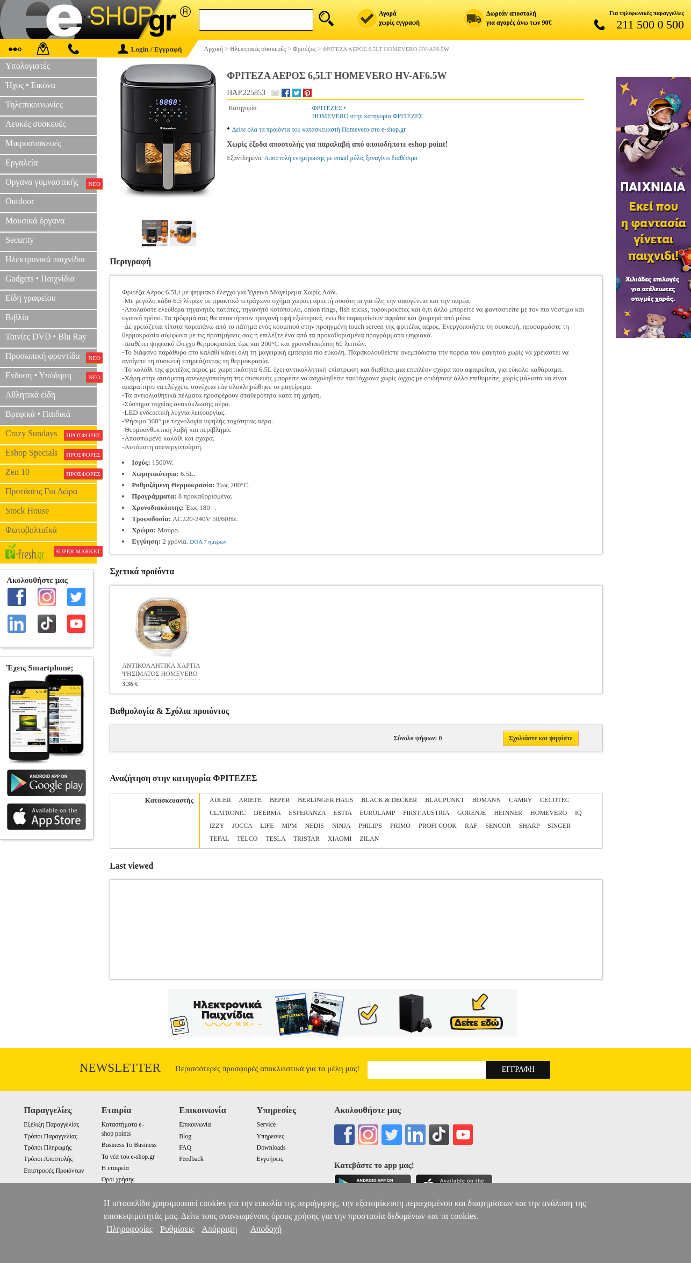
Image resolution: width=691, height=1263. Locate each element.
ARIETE (250, 800)
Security (19, 239)
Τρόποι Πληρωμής (47, 1147)
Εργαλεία (21, 162)
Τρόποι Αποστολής (48, 1159)
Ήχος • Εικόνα (30, 85)
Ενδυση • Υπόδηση (51, 376)
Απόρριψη (219, 1228)
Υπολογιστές (27, 65)
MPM (289, 825)
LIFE (266, 825)
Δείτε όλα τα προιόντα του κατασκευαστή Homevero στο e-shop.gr (319, 129)
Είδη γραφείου (30, 297)
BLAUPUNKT (444, 800)
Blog (185, 1136)
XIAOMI (340, 838)
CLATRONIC (228, 813)
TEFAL (219, 838)
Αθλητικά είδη (30, 394)
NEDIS (314, 825)
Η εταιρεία (115, 1168)
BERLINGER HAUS (325, 800)
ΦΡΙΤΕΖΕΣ (327, 108)
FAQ (185, 1147)
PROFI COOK (438, 825)
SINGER (559, 825)
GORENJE (471, 813)
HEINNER (508, 813)
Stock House (27, 510)
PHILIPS (370, 825)
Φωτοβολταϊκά (31, 530)
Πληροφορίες (129, 1228)
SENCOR (497, 825)
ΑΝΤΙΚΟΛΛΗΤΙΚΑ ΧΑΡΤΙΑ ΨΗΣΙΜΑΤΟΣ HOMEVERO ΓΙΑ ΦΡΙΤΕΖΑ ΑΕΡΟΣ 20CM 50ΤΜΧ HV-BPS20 (161, 671)
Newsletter (120, 1067)
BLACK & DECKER (389, 800)
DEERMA (267, 813)
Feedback (191, 1159)
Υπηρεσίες (270, 1136)
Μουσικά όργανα (34, 220)
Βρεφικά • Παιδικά (37, 413)
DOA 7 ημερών (208, 541)
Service (266, 1124)
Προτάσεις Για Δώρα (41, 491)
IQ (578, 813)
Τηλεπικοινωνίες (34, 104)
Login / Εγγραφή (150, 49)
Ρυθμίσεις (177, 1228)
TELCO (247, 838)
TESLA (275, 838)
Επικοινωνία (195, 1124)
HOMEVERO (548, 813)
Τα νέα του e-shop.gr (128, 1156)
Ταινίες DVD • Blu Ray (46, 336)
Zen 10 (51, 473)
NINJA (341, 825)
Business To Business (129, 1145)
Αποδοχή (266, 1228)
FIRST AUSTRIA (426, 813)
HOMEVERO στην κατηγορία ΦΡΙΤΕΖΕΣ (367, 116)
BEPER (280, 800)
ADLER (220, 800)
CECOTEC (555, 800)
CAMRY (520, 800)
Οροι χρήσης (118, 1179)
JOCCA (242, 825)
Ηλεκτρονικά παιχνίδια (45, 259)
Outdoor (19, 201)
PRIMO (400, 825)
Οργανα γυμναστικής (51, 183)
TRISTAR (306, 838)
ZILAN (369, 838)
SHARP (529, 825)
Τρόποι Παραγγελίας (50, 1136)
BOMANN (486, 800)
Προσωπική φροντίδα (51, 357)
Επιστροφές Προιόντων (54, 1170)
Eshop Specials (51, 454)
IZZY (217, 825)
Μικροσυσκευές (33, 143)
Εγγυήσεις (270, 1159)
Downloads (271, 1147)
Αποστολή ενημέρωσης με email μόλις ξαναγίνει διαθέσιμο (341, 158)
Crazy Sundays (51, 435)
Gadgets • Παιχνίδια (40, 278)
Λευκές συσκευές (35, 123)
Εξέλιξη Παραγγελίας (51, 1124)
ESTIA (342, 813)
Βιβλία (17, 317)
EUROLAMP (377, 813)
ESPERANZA (307, 813)
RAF (471, 825)
